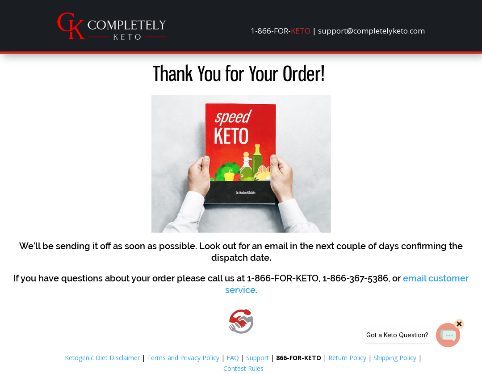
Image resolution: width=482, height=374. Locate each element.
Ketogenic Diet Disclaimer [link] (102, 357)
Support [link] (257, 357)
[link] (111, 37)
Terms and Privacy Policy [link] (183, 357)
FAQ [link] (232, 357)
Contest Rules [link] (243, 368)
